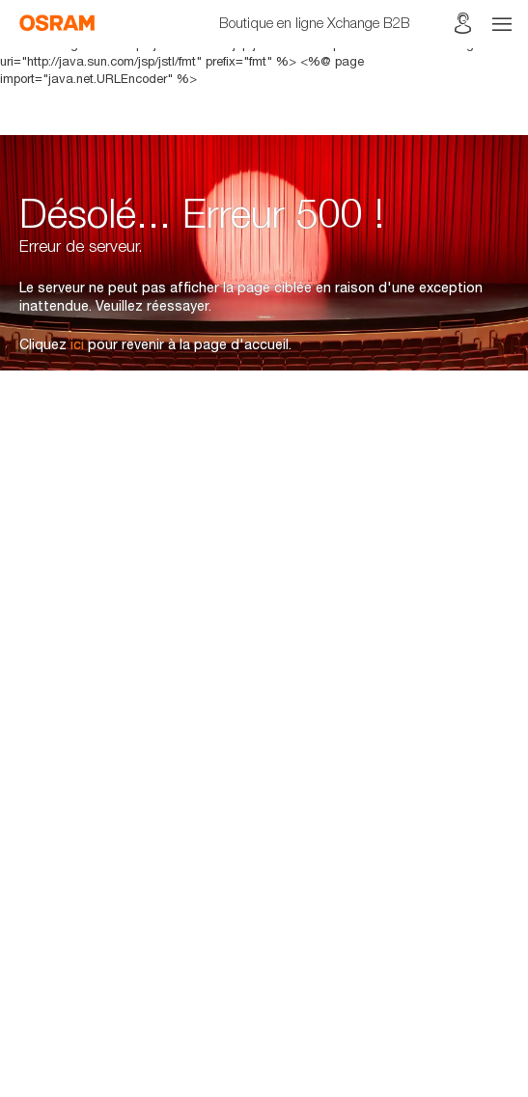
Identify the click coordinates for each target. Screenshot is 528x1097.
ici (77, 344)
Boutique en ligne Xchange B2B (314, 22)
